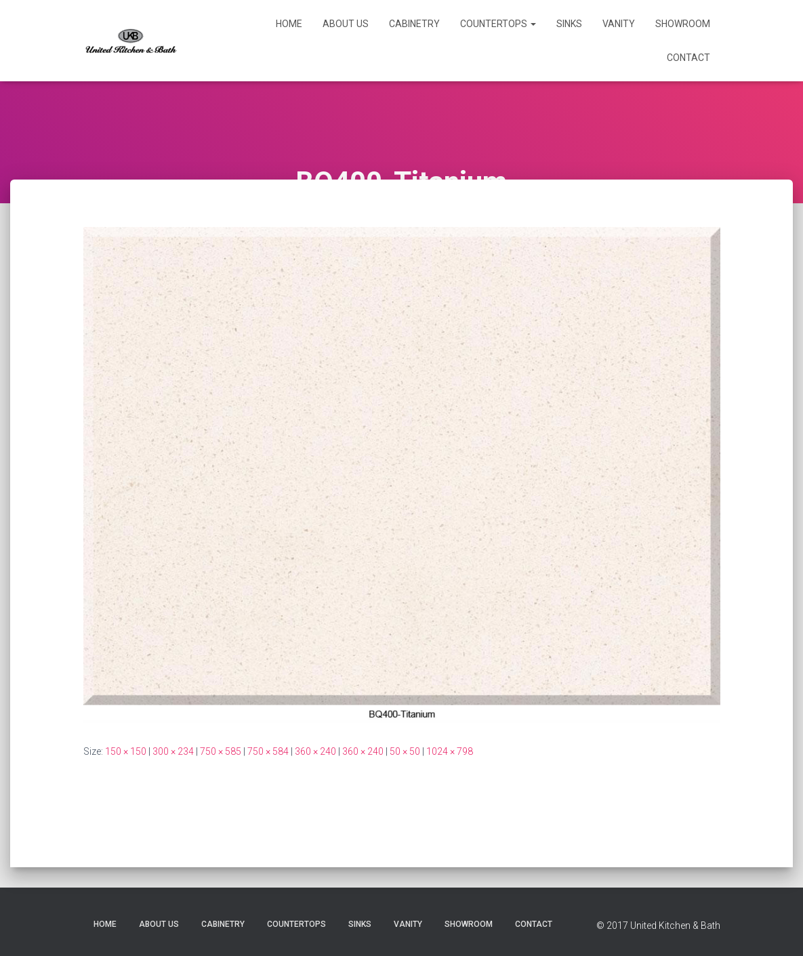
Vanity (618, 23)
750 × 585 (220, 751)
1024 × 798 (449, 751)
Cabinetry (414, 23)
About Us (346, 23)
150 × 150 (125, 751)
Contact (688, 57)
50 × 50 (405, 751)
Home (289, 23)
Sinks (569, 23)
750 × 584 (268, 751)
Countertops (498, 23)
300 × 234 (173, 751)
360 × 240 (315, 751)
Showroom (682, 23)
